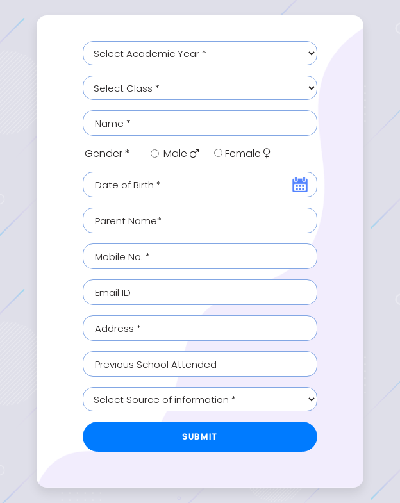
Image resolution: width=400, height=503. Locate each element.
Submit (200, 436)
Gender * (107, 153)
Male (181, 153)
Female (248, 153)
